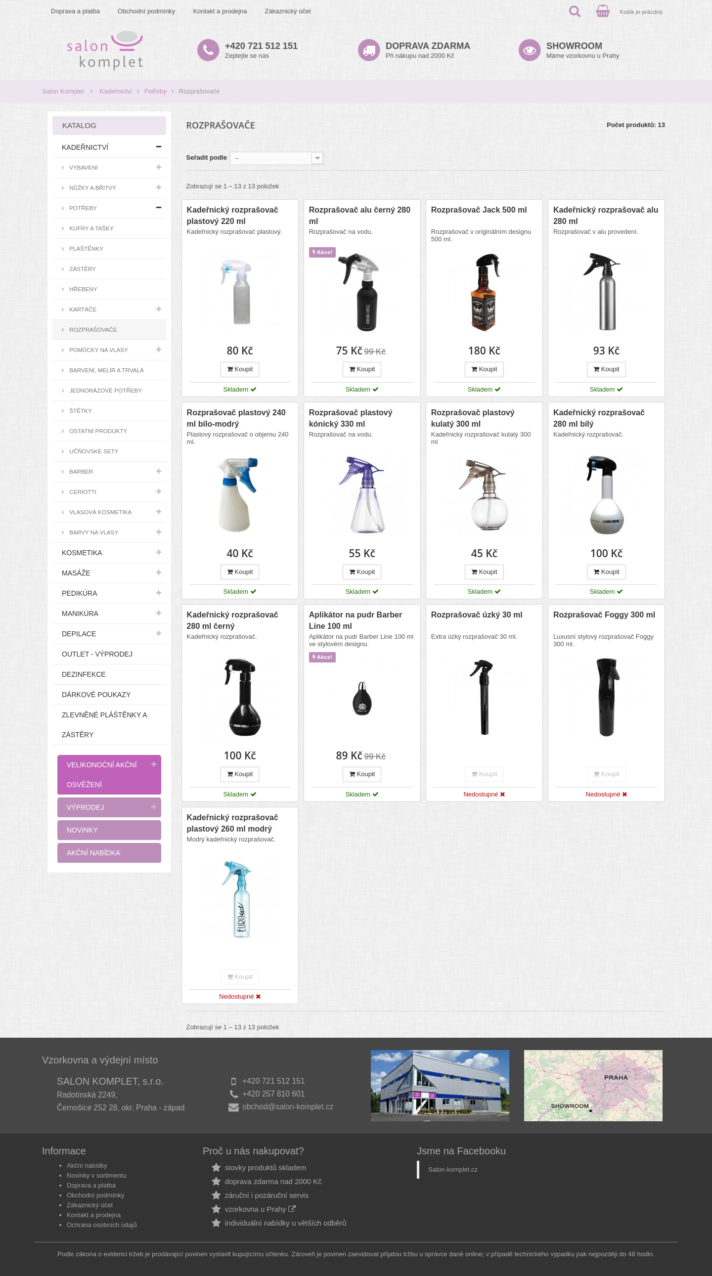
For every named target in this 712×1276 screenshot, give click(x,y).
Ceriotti (82, 491)
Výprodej (85, 807)
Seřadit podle (206, 157)
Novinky (82, 830)
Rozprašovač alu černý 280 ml (359, 215)
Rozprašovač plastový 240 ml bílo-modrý (236, 418)
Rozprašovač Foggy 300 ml (604, 615)
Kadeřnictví (116, 91)
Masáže (76, 573)
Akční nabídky (87, 1165)
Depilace (79, 634)
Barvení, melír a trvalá (106, 370)
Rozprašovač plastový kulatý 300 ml (473, 418)
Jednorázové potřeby (105, 390)
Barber (80, 471)
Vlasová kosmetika (100, 512)
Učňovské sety (93, 451)
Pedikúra (79, 593)
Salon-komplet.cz (453, 1169)
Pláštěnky (85, 248)
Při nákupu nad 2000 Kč (428, 50)
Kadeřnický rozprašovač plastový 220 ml (232, 215)
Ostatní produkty (97, 431)
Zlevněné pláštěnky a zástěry (104, 725)
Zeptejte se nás (261, 50)
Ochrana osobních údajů (102, 1225)
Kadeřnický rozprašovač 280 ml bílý (599, 418)
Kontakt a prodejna (220, 11)
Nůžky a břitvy (92, 187)
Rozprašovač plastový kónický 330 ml (351, 418)
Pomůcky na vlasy (98, 350)
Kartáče (82, 309)
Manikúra (80, 613)
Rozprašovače (92, 329)
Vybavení (83, 167)
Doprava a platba (75, 11)
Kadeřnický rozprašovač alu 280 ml (606, 215)
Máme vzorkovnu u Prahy (582, 50)
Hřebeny (82, 289)
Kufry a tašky (91, 228)
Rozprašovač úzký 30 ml (477, 615)
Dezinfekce (84, 674)
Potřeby (155, 91)
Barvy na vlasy (93, 532)
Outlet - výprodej (97, 654)
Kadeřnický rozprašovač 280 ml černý (232, 620)
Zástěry (82, 268)
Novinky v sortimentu (97, 1175)
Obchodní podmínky (146, 11)
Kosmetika (82, 553)
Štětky (80, 410)
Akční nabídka (93, 853)
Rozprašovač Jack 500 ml (479, 210)
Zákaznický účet (288, 11)
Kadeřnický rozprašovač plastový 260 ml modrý (232, 823)
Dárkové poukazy (96, 695)
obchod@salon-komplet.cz (287, 1106)
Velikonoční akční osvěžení (102, 775)
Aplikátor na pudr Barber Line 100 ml (355, 620)
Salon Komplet (63, 91)
